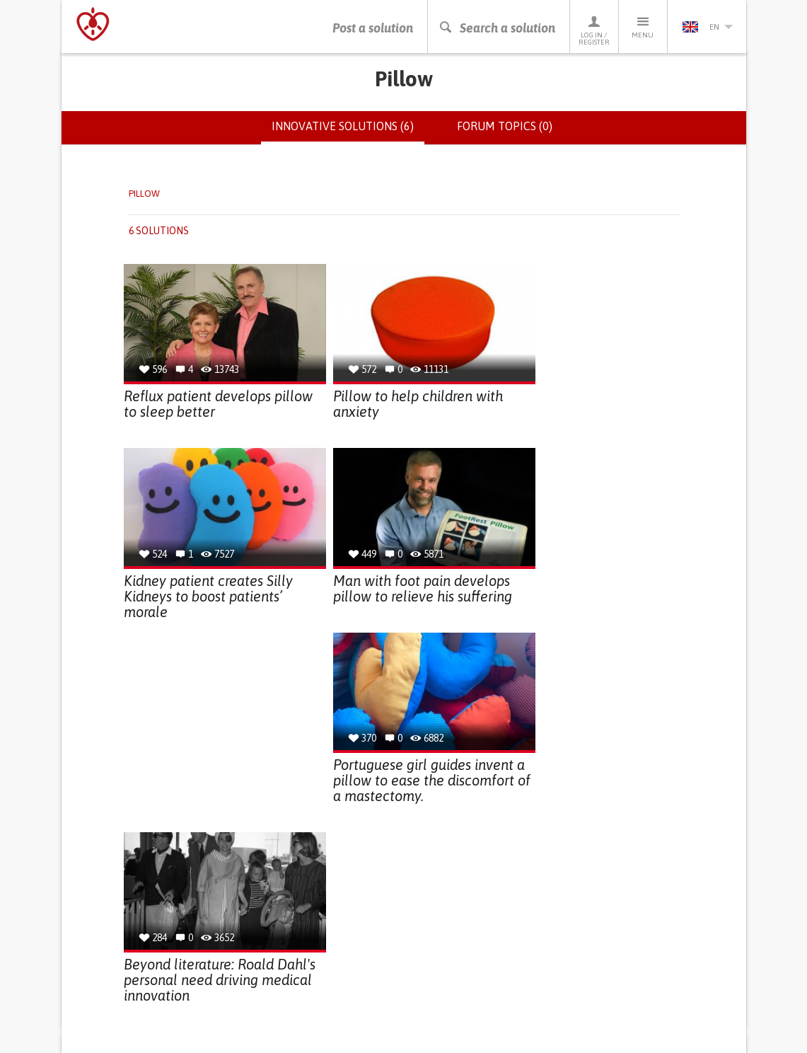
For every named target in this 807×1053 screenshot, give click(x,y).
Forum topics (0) (504, 126)
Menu (643, 26)
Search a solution (497, 28)
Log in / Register (594, 30)
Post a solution (372, 28)
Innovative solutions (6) (348, 131)
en (707, 26)
